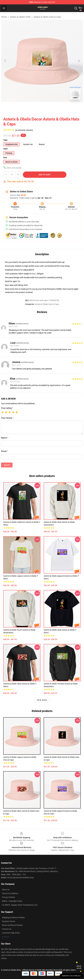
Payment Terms (8, 921)
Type (5, 140)
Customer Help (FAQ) (11, 933)
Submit (7, 465)
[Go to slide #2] (49, 108)
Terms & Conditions (10, 893)
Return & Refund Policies (12, 925)
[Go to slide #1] (35, 108)
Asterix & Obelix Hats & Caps (47, 17)
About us (6, 889)
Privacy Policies (8, 897)
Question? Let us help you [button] (71, 976)
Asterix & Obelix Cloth (20, 17)
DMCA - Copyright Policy (12, 901)
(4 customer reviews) (24, 130)
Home (4, 17)
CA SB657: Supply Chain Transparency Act (19, 905)
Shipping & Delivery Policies (13, 917)
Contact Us (6, 929)
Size (5, 157)
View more (42, 700)
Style (5, 149)
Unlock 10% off (79, 967)
